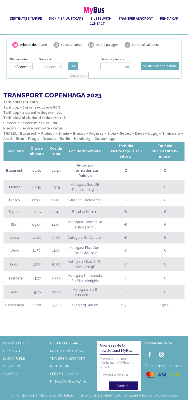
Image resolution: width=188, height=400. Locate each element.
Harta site (12, 351)
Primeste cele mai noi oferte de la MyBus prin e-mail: (117, 363)
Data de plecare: (112, 59)
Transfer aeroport (136, 18)
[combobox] (21, 66)
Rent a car (169, 18)
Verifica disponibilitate (160, 66)
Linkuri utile (14, 359)
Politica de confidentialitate (56, 395)
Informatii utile (16, 343)
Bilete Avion (101, 18)
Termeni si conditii (22, 395)
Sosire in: (46, 59)
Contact (97, 24)
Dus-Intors (78, 75)
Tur (73, 66)
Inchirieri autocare (66, 18)
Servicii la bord (64, 374)
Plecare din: (19, 59)
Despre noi (12, 366)
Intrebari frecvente (68, 381)
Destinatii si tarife (26, 18)
